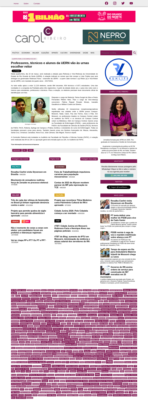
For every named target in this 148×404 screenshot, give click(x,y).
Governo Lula (58, 329)
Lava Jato (57, 342)
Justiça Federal (85, 339)
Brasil (49, 299)
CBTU (101, 301)
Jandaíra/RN (52, 337)
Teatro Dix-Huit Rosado (96, 389)
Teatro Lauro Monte (111, 389)
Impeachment (124, 331)
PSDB (28, 371)
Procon (120, 369)
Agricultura (73, 290)
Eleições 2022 (17, 318)
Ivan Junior (128, 334)
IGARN (116, 331)
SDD (51, 381)
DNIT (53, 315)
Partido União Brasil (35, 359)
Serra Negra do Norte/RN (74, 384)
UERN (30, 150)
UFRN (35, 395)
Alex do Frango (103, 290)
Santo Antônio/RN (87, 378)
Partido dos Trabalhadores (82, 356)
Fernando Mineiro (53, 323)
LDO (77, 342)
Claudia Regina (50, 304)
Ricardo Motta (70, 375)
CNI (97, 304)
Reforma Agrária (22, 375)
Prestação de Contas (75, 369)
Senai (48, 384)
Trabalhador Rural (84, 392)
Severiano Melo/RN (32, 386)
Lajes (27, 342)
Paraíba (125, 354)
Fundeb (36, 326)
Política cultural (58, 366)
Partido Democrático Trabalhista (63, 356)
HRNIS (63, 331)
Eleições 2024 (31, 318)
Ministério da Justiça (29, 348)
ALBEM (95, 290)
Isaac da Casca (96, 334)
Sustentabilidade (47, 389)
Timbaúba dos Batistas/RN (47, 392)
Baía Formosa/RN (64, 296)
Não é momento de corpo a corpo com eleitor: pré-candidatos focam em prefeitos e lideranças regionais (29, 230)
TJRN (58, 392)
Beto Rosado (117, 296)
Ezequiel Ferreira (26, 321)
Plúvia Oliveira (89, 362)
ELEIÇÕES (45, 53)
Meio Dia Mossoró (116, 344)
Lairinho (21, 342)
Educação (92, 315)
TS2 (126, 392)
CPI (29, 309)
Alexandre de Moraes (116, 290)
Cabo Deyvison (80, 298)
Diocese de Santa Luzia (49, 312)
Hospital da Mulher (53, 331)
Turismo (14, 395)
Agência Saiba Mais (62, 290)
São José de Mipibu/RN (120, 378)
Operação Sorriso (62, 354)
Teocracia (121, 389)
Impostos (133, 331)
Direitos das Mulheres (107, 312)
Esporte (120, 318)
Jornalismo (128, 337)
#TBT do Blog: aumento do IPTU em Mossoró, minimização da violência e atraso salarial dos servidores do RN (72, 239)
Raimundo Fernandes (94, 371)
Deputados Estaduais (108, 309)
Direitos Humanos (124, 312)
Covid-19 (22, 309)
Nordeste (28, 354)
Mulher (87, 351)
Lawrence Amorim (68, 342)
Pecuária (127, 359)
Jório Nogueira (118, 337)
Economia (82, 315)
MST (81, 351)
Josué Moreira (22, 339)
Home (16, 4)
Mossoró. (14, 351)
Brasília (55, 298)
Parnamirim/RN (24, 356)
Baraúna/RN (93, 296)
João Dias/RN (86, 337)
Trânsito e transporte (98, 392)
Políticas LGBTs (95, 366)
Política (46, 365)
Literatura (107, 342)
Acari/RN (30, 290)
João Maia (96, 337)
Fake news (79, 321)
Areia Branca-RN (120, 293)
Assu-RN (25, 296)
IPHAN (79, 334)
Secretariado (16, 384)
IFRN (110, 331)
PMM (109, 362)
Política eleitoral (72, 366)
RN (25, 150)
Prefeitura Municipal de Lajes (38, 369)
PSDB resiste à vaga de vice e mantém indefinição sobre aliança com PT (123, 234)
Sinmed (104, 386)
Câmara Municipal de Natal (128, 298)
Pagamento (108, 354)
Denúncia (97, 309)
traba (75, 392)
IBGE (74, 331)
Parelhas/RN (15, 356)
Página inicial (54, 159)
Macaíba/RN (15, 344)
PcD (111, 359)
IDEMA (93, 331)
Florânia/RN (95, 323)
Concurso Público (61, 306)
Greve (66, 329)
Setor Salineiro (21, 386)
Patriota (72, 359)
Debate (75, 309)
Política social (83, 366)
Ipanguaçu (72, 334)
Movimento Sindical (53, 351)
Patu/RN (78, 359)
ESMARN (102, 318)
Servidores (117, 384)
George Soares (111, 326)
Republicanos (59, 375)
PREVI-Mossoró (90, 369)
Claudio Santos (61, 304)
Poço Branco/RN (118, 362)
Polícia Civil (16, 366)
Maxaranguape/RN (92, 344)
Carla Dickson (48, 301)
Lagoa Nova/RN (127, 339)
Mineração (19, 348)
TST (135, 392)
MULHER (36, 53)
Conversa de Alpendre (107, 306)
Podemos (128, 362)
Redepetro (128, 371)
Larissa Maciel (35, 342)
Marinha (62, 344)
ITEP (121, 334)
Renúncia (51, 375)
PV (67, 371)
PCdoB (116, 359)
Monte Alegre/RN (102, 348)
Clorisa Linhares (73, 304)
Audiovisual (46, 296)
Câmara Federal (112, 299)
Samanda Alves (37, 378)
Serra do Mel (61, 384)
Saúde (44, 381)
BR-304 (42, 299)
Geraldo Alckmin (123, 326)
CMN (87, 304)
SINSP (110, 386)
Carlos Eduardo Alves (62, 301)
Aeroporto (51, 290)
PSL (41, 371)
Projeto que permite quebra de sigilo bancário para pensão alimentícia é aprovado (28, 213)
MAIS (92, 53)
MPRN (69, 351)
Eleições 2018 (116, 315)
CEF (122, 301)
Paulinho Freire (102, 359)
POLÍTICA (15, 53)
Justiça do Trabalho (56, 339)
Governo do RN (29, 329)
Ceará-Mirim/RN (114, 301)
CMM (82, 304)
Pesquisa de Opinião (36, 362)
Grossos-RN (74, 329)
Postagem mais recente (20, 159)
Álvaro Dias (36, 293)
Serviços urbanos (106, 384)
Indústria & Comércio (35, 334)
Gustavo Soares (98, 329)
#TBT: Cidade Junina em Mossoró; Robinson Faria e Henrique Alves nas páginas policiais (72, 228)
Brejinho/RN (70, 298)
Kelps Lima (95, 339)
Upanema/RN (61, 395)
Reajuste (105, 371)
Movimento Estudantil (25, 351)
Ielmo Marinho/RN (102, 331)
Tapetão (57, 389)
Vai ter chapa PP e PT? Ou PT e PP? (28, 240)
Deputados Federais (124, 309)
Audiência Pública (35, 296)
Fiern (69, 323)
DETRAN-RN (16, 312)
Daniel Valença (68, 309)
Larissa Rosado (46, 342)
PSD (22, 371)
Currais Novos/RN (52, 309)
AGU (80, 290)
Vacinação (88, 395)
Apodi (96, 293)
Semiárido (35, 384)
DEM (90, 309)
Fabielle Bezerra (39, 321)
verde (94, 395)
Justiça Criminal (42, 339)
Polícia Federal (26, 366)
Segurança (26, 384)
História (30, 331)
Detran (134, 309)
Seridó (54, 384)
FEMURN (36, 323)
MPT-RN (75, 351)
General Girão (79, 326)
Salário (28, 378)
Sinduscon (97, 386)
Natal (93, 351)
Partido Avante (35, 356)
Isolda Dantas (107, 334)
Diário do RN (25, 312)
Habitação (119, 329)
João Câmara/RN (76, 337)
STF (22, 389)
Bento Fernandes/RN (105, 296)
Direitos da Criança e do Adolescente (85, 312)
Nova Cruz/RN (37, 354)
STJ (26, 389)
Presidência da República (57, 369)
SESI (130, 384)
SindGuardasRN (44, 386)
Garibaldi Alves (45, 326)
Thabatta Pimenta (130, 389)
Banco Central (83, 296)
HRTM (69, 331)
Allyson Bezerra (130, 290)
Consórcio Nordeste (91, 306)
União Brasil (51, 395)
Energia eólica (85, 318)
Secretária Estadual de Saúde (76, 381)
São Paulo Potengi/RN (19, 381)
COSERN (14, 309)
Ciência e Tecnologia (38, 304)
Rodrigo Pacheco (118, 375)
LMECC (114, 342)
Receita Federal (114, 371)
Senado (42, 384)
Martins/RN (81, 344)
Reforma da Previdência (37, 375)
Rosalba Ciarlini (18, 378)
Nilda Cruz (21, 354)
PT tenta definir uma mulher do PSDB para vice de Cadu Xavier (123, 217)
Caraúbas (40, 301)
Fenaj (43, 323)
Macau (22, 344)
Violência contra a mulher (122, 395)
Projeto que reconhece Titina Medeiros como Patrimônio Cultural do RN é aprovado (73, 202)
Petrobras (50, 362)
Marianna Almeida (53, 344)
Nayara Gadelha (126, 351)
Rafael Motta (81, 371)
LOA (119, 342)
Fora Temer (103, 323)
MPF (63, 351)
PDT (122, 359)
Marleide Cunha (71, 344)
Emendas (55, 318)
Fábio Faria (60, 321)
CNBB (92, 304)
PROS (134, 369)
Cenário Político (130, 301)
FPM (110, 323)
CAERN (97, 299)
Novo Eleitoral (47, 354)
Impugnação (15, 334)
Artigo (17, 296)
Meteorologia (127, 344)
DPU (65, 315)
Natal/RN (100, 351)
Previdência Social (103, 369)
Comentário (124, 304)
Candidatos (31, 301)
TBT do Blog (65, 389)
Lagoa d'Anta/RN (116, 339)
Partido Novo (118, 356)
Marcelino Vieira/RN (41, 344)
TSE (130, 392)
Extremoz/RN (15, 321)
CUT (61, 309)
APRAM (110, 293)
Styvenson (37, 389)
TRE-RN (110, 392)
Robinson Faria (106, 375)
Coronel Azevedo (122, 306)
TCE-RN (74, 389)
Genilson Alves (90, 326)
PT (56, 371)
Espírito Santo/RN (111, 318)
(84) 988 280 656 (119, 175)
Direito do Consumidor (66, 312)
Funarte (30, 326)
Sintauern (116, 386)
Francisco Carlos (119, 323)
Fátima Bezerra (101, 321)
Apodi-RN (103, 293)
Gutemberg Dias (110, 329)
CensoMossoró (21, 304)
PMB (103, 362)
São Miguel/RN (132, 378)
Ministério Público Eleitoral (73, 348)
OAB (54, 354)
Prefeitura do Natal (21, 369)
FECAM (112, 321)
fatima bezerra (88, 321)
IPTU (84, 334)
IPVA (89, 334)
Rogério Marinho (130, 375)
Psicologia (35, 371)
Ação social (22, 290)
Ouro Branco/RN (89, 354)
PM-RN (98, 362)
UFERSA (28, 395)
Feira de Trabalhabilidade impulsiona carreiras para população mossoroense (72, 174)
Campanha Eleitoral (18, 301)
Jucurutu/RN (32, 339)
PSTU (51, 371)
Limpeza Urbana (97, 342)
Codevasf (106, 304)
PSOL (46, 371)
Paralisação (132, 354)
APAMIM (90, 293)
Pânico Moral (117, 354)
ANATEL (59, 293)
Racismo (73, 371)
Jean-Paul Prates (64, 337)
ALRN (14, 293)
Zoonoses (30, 398)
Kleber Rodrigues (105, 339)
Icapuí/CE (80, 331)
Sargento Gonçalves (34, 381)
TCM (81, 389)
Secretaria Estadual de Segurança (101, 381)
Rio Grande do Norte (85, 375)
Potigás (130, 366)
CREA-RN (35, 309)
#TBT (58, 221)
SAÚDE (85, 53)
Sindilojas (55, 386)
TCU (85, 389)
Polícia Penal (37, 366)
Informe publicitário (49, 334)
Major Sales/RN (29, 344)
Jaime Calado (43, 337)
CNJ (100, 304)
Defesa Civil (83, 309)
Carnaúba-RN (76, 301)
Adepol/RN (37, 290)
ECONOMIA (26, 53)
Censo (14, 304)
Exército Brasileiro (130, 318)
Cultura (42, 309)
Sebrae (56, 381)
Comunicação (42, 306)
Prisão (114, 369)
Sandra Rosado (49, 378)
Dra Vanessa (72, 315)
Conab (51, 306)
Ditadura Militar (25, 315)
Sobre (26, 4)
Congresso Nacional (76, 306)
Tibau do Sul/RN (25, 392)
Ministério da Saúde (43, 348)
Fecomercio (121, 321)
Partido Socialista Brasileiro (19, 359)
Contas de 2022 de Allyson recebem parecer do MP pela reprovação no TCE (71, 185)
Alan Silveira (87, 290)
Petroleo (57, 362)
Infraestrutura (62, 334)
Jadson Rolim (33, 337)
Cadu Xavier (89, 298)
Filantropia (75, 323)
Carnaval (84, 301)
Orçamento (79, 354)
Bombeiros (34, 299)
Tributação (119, 392)
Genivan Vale (101, 326)
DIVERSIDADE (75, 53)
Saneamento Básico (61, 378)
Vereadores (102, 395)
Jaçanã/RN (24, 337)
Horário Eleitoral (40, 331)
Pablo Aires (99, 354)
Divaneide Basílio (37, 315)
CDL (105, 301)
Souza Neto (15, 389)
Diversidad (47, 315)
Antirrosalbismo (77, 293)
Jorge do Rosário (106, 337)
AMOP (54, 293)
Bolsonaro (26, 299)
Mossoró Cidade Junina (128, 348)
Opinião (71, 354)
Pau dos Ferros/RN (89, 359)
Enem (77, 318)
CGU (28, 304)
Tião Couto (15, 392)
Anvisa (84, 293)
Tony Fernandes (67, 392)
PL (67, 362)
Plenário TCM (74, 362)
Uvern (81, 395)
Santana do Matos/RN (75, 378)
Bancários (74, 296)
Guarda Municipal (85, 329)
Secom (62, 381)
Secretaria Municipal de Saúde (125, 381)
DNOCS (59, 315)
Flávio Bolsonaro (85, 323)
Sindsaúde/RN (88, 386)
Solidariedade (131, 386)
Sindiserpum (71, 386)
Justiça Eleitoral (71, 339)
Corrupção (132, 306)
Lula (135, 342)
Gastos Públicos (57, 326)
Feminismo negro (25, 323)
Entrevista (95, 318)
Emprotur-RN (70, 318)
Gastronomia (69, 326)
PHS (63, 362)
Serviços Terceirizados (90, 384)
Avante (55, 296)
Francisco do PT (131, 323)
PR (13, 369)
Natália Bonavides (112, 351)
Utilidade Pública (73, 395)
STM (30, 389)
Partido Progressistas (129, 356)
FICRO (63, 323)
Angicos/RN (67, 293)
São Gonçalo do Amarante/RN (103, 378)
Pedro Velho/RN (22, 362)
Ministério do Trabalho (56, 348)
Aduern (44, 290)
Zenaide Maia (21, 398)
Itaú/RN (116, 334)
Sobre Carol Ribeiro (118, 92)
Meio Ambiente (104, 344)
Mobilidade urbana (90, 348)
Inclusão (23, 334)
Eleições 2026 (44, 318)
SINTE (123, 386)
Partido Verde (64, 359)
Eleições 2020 (130, 315)
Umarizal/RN (42, 395)
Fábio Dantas (50, 321)
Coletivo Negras (115, 304)
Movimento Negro (39, 351)
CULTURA (63, 53)
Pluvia (81, 362)
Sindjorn (79, 386)
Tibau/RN (35, 392)
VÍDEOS (15, 221)
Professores (127, 369)
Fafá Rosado (70, 321)
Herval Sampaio (21, 331)
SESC (125, 384)
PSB (13, 371)
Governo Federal (45, 329)
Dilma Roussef (35, 312)
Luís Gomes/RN (127, 342)
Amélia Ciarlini (46, 293)
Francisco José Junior (19, 326)
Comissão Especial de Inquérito (27, 306)
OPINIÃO (55, 53)
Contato (37, 4)
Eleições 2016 (103, 315)
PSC (18, 371)
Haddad (126, 329)
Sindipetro (63, 386)
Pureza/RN (62, 371)
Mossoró (17, 150)
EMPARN (62, 318)
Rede (122, 371)
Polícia (134, 362)
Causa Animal (93, 301)
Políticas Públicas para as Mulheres (114, 366)
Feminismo (15, 323)
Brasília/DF (62, 298)
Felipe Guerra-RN (131, 321)
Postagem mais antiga (89, 159)
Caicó (103, 298)
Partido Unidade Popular (51, 359)
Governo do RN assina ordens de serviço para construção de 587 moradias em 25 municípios (116, 272)
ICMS (87, 331)
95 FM (14, 290)
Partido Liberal (98, 356)
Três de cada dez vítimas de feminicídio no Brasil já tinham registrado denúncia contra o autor (30, 202)
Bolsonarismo (16, 299)
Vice (110, 395)
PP (135, 366)
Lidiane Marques (85, 342)
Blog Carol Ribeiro (130, 296)
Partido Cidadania (47, 356)
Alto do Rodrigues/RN (24, 293)
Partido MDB (108, 356)
